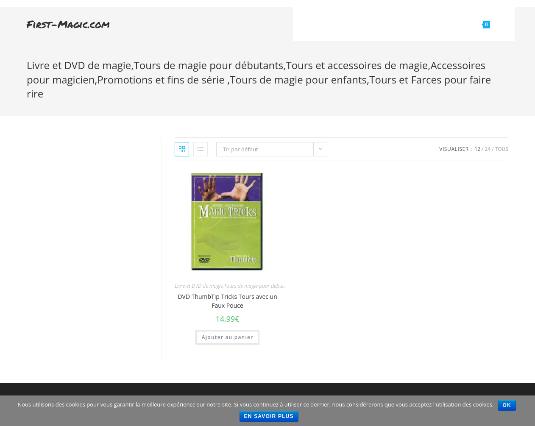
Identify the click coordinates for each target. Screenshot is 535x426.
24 (487, 149)
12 (477, 149)
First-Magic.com (68, 24)
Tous (501, 149)
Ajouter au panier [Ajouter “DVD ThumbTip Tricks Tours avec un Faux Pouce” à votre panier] (228, 337)
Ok (507, 405)
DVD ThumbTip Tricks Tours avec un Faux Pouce (227, 300)
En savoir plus (269, 416)
